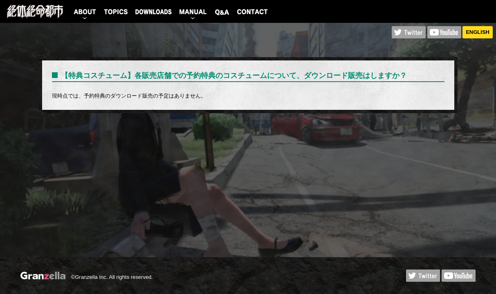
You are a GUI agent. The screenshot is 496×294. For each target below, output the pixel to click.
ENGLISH (477, 32)
